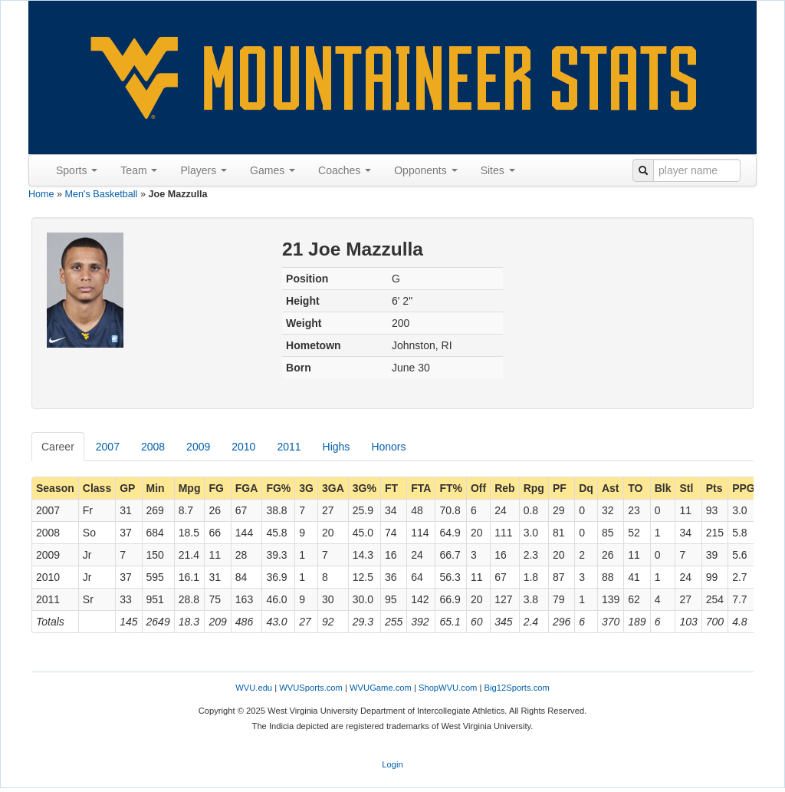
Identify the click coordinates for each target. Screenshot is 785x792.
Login (392, 764)
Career (57, 447)
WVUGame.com (381, 687)
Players (203, 170)
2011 (289, 447)
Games (272, 170)
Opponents (425, 170)
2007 (108, 447)
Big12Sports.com (517, 687)
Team (138, 170)
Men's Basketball (101, 194)
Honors (388, 447)
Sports (76, 170)
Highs (336, 447)
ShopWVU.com (448, 687)
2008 (153, 447)
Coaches (344, 170)
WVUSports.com (311, 687)
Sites (498, 170)
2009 (198, 447)
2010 (243, 447)
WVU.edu (253, 687)
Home (41, 194)
